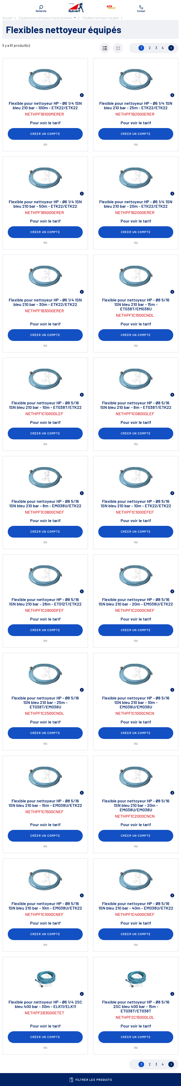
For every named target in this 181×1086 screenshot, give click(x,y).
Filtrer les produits (90, 1079)
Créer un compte (45, 134)
